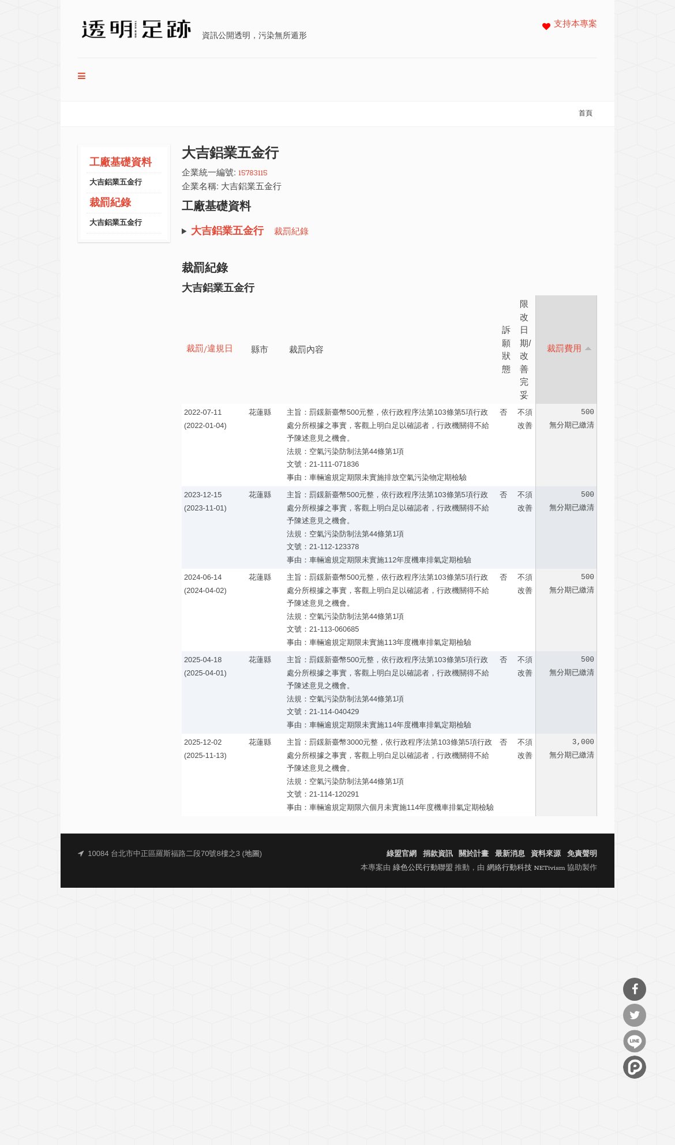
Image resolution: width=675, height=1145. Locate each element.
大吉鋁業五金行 (115, 182)
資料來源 (546, 854)
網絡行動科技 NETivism (526, 868)
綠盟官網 (402, 854)
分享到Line (634, 1041)
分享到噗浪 (634, 1067)
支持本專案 (575, 24)
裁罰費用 (569, 349)
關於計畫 (474, 854)
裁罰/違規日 (209, 349)
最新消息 (510, 854)
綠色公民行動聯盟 (423, 868)
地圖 (252, 854)
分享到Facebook (634, 989)
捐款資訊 (438, 854)
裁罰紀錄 (110, 203)
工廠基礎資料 (120, 163)
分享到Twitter (634, 1015)
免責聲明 (582, 854)
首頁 (585, 114)
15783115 (252, 173)
